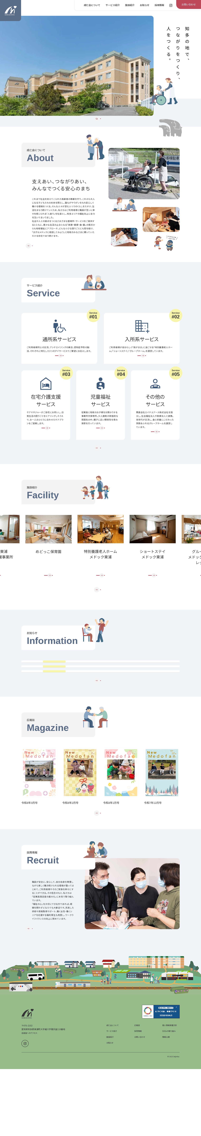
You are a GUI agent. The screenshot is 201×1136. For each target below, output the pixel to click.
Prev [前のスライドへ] (22, 577)
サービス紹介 (111, 1116)
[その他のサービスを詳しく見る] (155, 454)
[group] (77, 66)
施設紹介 (110, 1122)
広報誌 (137, 1110)
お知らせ (109, 1128)
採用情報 (138, 1116)
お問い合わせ (139, 1122)
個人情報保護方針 (169, 1110)
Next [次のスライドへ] (179, 577)
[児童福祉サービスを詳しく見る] (100, 450)
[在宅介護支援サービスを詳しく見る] (46, 450)
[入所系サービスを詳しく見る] (141, 373)
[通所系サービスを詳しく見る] (59, 373)
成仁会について (112, 1110)
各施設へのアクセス (29, 1118)
